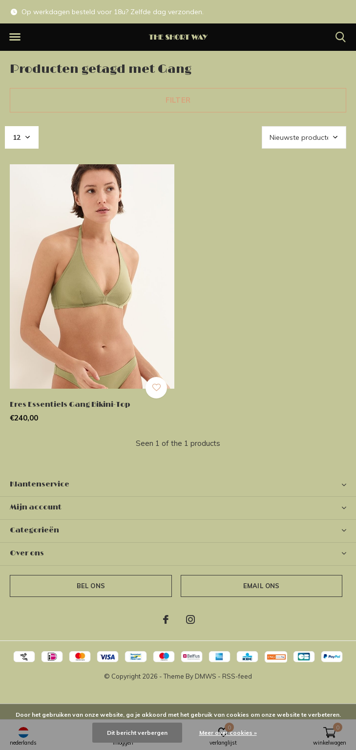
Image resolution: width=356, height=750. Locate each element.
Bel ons (91, 586)
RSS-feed (237, 676)
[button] (14, 37)
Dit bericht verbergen (137, 732)
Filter (178, 100)
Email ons (261, 586)
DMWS (205, 676)
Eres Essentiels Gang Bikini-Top (70, 404)
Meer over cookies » (228, 732)
